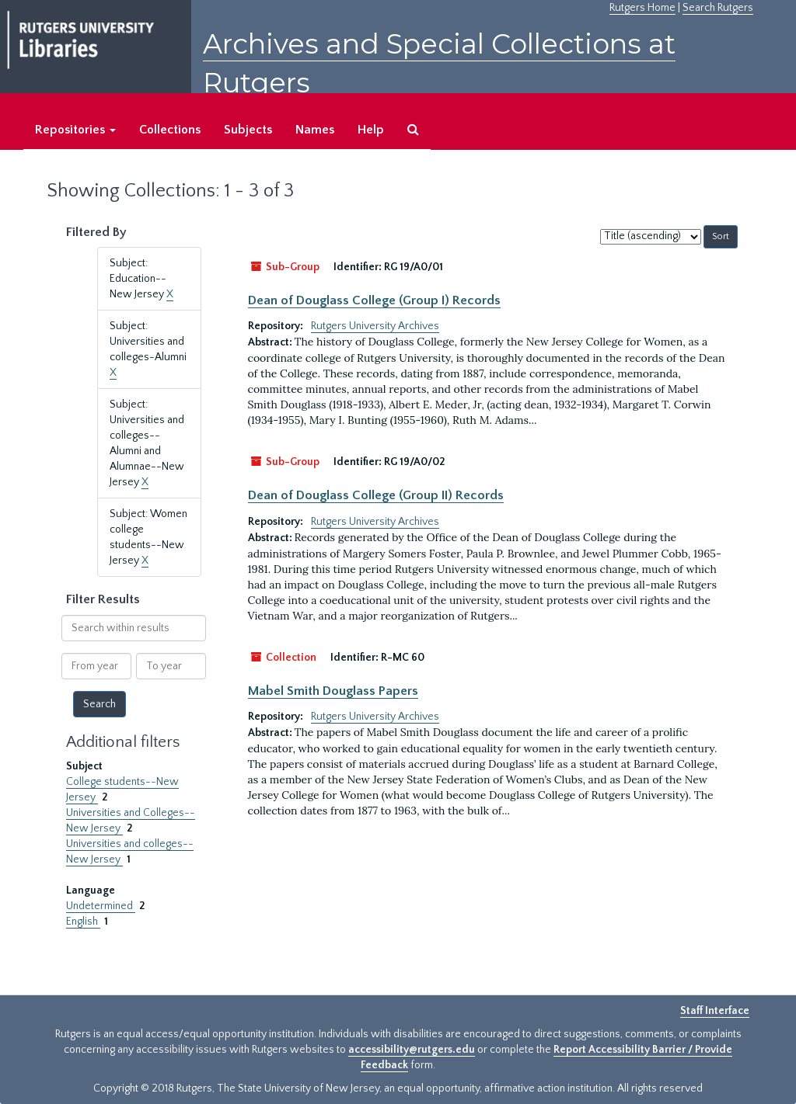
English (83, 921)
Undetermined (100, 906)
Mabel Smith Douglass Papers (333, 691)
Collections (170, 130)
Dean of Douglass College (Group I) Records (374, 300)
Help (371, 130)
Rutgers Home (642, 8)
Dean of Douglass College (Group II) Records (376, 495)
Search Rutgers (718, 8)
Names (314, 130)
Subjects (248, 130)
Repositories (75, 130)
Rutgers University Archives (375, 326)
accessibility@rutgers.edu (411, 1049)
